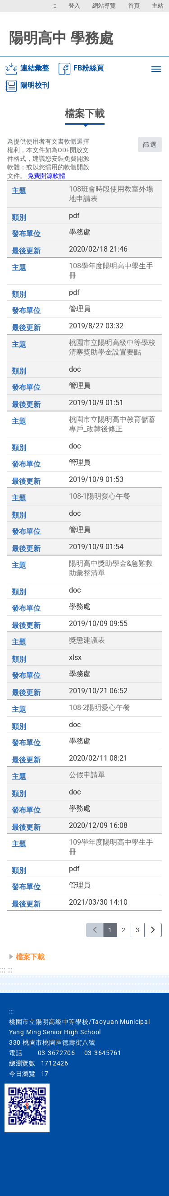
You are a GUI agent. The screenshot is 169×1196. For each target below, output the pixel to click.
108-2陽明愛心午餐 (99, 707)
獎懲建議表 (87, 640)
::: (54, 5)
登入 (74, 5)
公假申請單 (87, 775)
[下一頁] (153, 930)
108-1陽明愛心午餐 (99, 496)
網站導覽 (104, 5)
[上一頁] (95, 930)
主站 (158, 5)
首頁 (134, 5)
